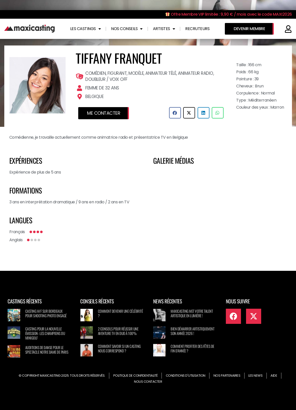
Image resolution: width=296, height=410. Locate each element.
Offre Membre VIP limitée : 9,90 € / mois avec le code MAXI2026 (229, 14)
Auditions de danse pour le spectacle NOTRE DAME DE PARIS (46, 350)
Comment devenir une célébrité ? (120, 313)
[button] (175, 112)
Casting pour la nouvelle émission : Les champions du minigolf (45, 333)
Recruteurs (197, 29)
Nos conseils (127, 28)
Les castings (85, 28)
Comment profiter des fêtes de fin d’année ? (192, 348)
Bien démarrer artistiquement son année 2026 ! (192, 331)
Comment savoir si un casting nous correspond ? (119, 348)
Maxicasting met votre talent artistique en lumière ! (192, 313)
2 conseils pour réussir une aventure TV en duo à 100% (118, 331)
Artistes (164, 28)
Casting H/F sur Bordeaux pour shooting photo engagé (46, 313)
